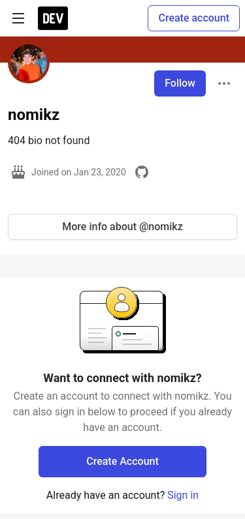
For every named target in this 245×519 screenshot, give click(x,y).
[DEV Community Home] (53, 18)
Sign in (183, 495)
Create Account (122, 461)
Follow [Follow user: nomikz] (180, 83)
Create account (193, 18)
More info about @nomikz (122, 226)
